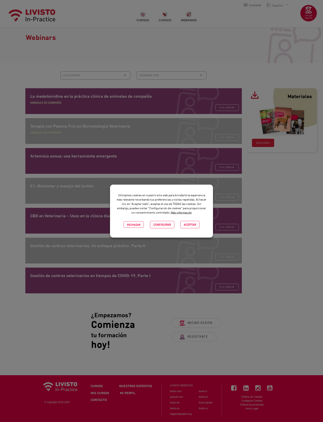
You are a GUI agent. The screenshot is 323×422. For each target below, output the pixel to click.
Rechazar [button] (133, 224)
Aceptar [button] (190, 224)
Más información (181, 212)
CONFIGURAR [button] (162, 224)
